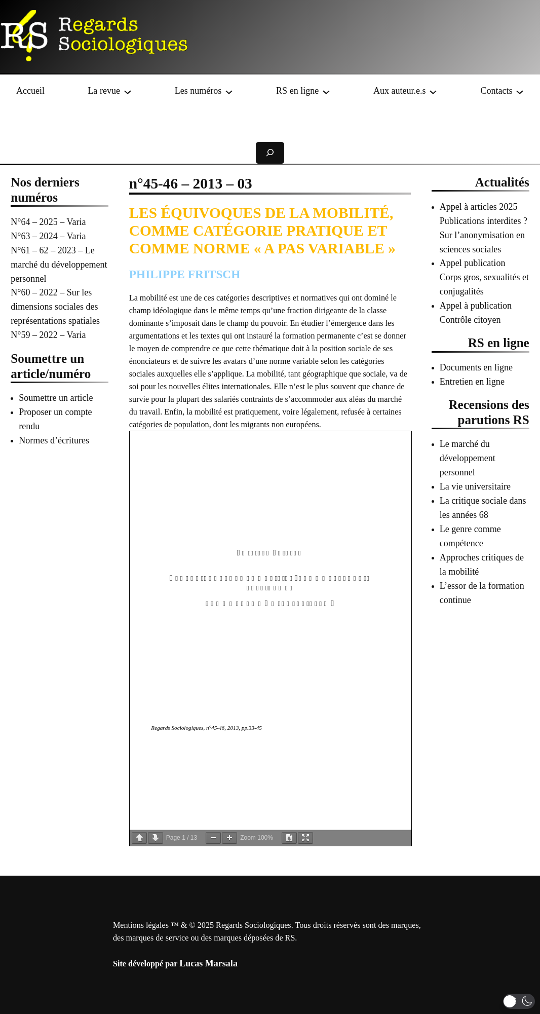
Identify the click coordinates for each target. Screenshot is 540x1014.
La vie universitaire (475, 486)
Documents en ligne (476, 367)
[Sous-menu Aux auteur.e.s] (433, 91)
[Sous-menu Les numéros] (229, 91)
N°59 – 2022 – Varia (48, 335)
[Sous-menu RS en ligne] (326, 91)
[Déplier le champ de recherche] (270, 153)
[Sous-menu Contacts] (520, 91)
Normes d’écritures (54, 440)
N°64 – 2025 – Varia (48, 222)
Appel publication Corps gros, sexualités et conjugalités (484, 277)
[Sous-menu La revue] (128, 91)
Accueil (30, 91)
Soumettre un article (56, 398)
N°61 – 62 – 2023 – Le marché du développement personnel (59, 264)
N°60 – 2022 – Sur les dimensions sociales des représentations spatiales (55, 306)
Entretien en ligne (472, 382)
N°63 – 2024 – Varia (48, 236)
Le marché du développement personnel (467, 458)
